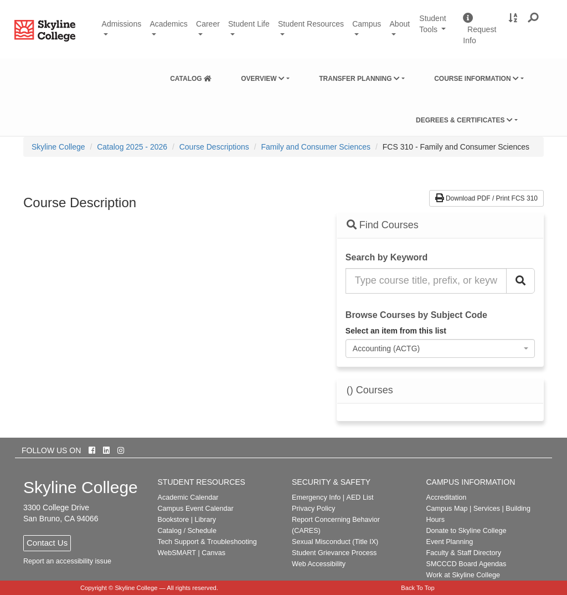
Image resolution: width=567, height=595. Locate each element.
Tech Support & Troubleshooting (207, 542)
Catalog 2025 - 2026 (132, 146)
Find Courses (383, 224)
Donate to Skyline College (466, 531)
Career (208, 23)
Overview (263, 79)
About (400, 23)
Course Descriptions (214, 146)
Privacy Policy (313, 508)
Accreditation (446, 497)
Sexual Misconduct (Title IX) (335, 542)
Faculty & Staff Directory (464, 553)
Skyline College (58, 146)
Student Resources (311, 23)
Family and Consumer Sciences (315, 146)
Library (205, 520)
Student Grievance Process (334, 553)
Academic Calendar (188, 497)
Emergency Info (316, 497)
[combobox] (440, 348)
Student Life (249, 23)
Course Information (476, 79)
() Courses (370, 390)
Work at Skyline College (463, 575)
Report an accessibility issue (67, 561)
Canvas (213, 553)
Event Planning (449, 542)
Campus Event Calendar (196, 508)
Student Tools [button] (437, 29)
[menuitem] (190, 76)
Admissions (122, 23)
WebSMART (177, 553)
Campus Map (447, 508)
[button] (533, 18)
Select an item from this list (396, 330)
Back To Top (418, 587)
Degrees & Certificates (464, 120)
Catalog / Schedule (187, 531)
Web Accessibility (319, 564)
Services (486, 508)
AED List (359, 497)
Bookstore (173, 520)
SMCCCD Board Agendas (466, 564)
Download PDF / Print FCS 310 (486, 198)
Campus (366, 23)
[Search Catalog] (520, 281)
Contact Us (47, 542)
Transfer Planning (359, 79)
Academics (168, 23)
